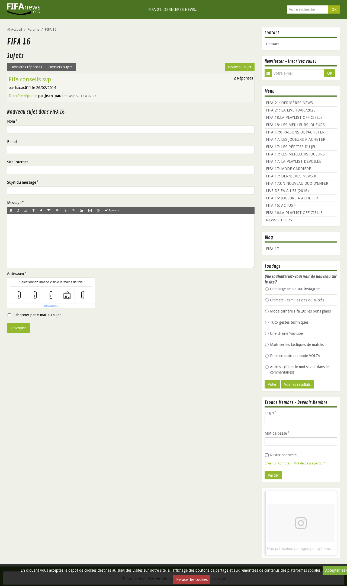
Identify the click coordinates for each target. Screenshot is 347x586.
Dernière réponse (23, 96)
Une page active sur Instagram (292, 289)
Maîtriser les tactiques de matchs (294, 344)
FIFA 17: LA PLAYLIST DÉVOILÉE (293, 161)
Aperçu (113, 210)
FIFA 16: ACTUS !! (281, 205)
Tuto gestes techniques (287, 322)
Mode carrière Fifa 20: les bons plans (298, 311)
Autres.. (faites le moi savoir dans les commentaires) (297, 369)
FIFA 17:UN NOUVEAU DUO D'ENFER (297, 183)
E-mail (12, 141)
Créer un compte (277, 463)
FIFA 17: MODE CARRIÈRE (288, 169)
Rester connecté (281, 455)
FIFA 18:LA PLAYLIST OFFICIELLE (294, 117)
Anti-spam (15, 276)
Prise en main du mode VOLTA (292, 355)
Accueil (16, 29)
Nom (11, 121)
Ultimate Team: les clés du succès (294, 300)
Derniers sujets (60, 67)
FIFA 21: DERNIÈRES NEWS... (173, 9)
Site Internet (17, 162)
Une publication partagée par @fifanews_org (304, 548)
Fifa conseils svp (30, 79)
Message (14, 202)
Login (269, 413)
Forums (33, 29)
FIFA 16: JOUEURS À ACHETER (292, 198)
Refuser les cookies (192, 579)
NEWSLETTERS (279, 220)
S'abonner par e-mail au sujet (34, 318)
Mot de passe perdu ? (309, 463)
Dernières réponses (26, 67)
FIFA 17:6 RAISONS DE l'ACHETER (295, 132)
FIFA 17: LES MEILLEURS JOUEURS (295, 154)
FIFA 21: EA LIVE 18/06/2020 (291, 110)
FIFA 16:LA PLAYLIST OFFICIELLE (294, 213)
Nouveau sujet (239, 67)
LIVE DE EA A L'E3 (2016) (287, 191)
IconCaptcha (50, 308)
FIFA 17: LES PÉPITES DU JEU (291, 147)
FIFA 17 (272, 249)
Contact (272, 44)
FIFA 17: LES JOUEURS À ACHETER (295, 139)
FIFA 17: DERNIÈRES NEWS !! (291, 176)
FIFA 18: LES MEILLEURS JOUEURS (295, 125)
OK (334, 9)
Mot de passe (276, 433)
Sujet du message (21, 182)
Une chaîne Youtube (284, 333)
